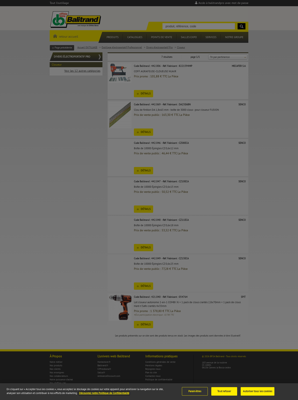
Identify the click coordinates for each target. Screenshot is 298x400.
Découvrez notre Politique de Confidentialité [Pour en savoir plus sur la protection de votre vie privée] (104, 395)
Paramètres (194, 393)
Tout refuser (224, 393)
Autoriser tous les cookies (257, 393)
